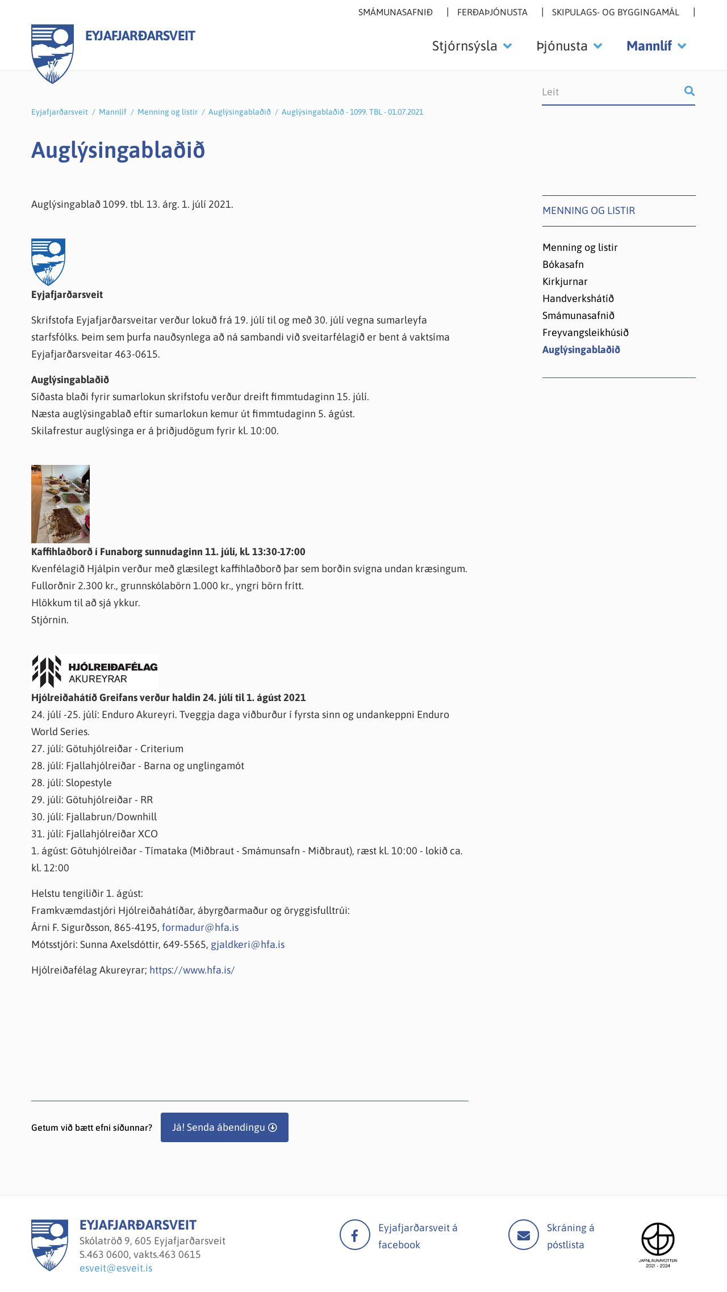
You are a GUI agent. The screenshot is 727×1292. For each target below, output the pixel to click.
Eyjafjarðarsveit (59, 111)
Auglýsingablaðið (239, 111)
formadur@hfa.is (200, 927)
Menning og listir (167, 111)
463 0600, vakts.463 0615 (144, 1254)
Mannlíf (113, 111)
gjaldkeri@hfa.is (248, 944)
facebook (355, 1234)
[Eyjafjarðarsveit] (49, 1268)
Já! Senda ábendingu (218, 1127)
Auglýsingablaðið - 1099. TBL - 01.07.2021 (352, 111)
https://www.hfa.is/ (192, 970)
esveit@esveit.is (116, 1268)
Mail (523, 1234)
